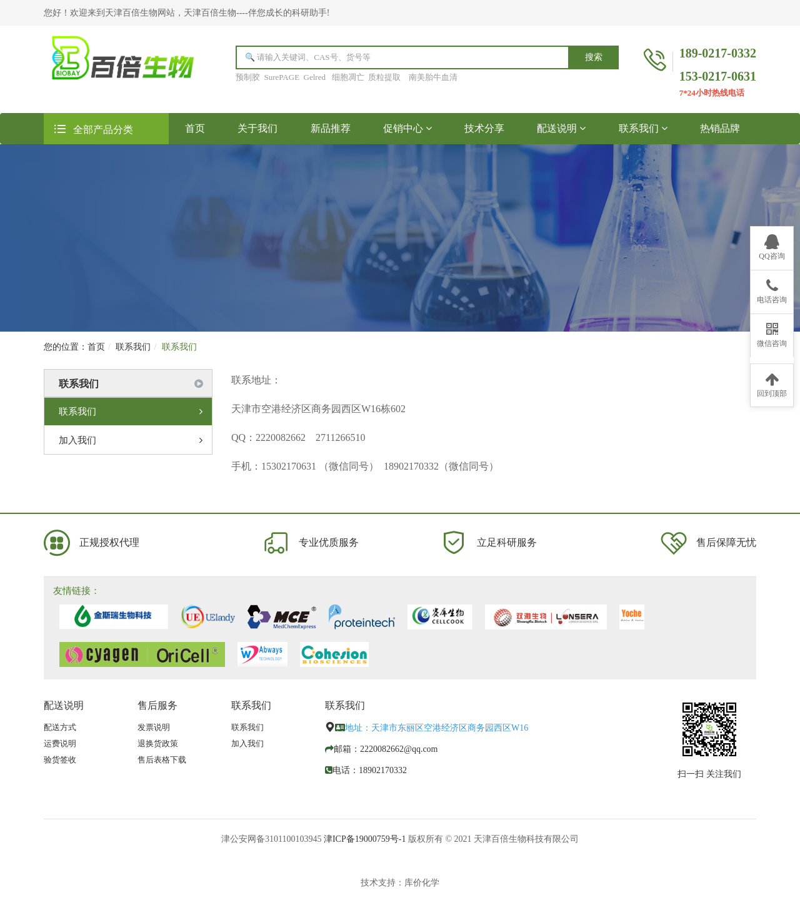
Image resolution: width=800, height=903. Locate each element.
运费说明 (60, 743)
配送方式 (60, 727)
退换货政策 (158, 743)
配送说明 (561, 128)
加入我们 (130, 440)
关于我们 (258, 128)
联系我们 (643, 128)
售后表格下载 (162, 759)
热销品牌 (720, 128)
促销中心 (407, 128)
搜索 (593, 57)
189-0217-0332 (717, 53)
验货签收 (60, 759)
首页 (203, 128)
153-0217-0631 (717, 76)
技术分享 (484, 128)
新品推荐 (331, 128)
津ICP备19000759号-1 (365, 839)
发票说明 (154, 727)
